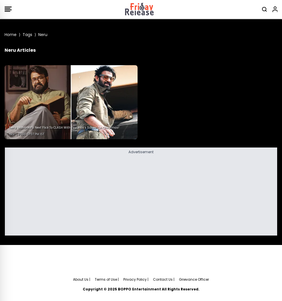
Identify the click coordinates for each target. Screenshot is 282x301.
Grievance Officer (194, 279)
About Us (80, 279)
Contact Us (163, 279)
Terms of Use (106, 279)
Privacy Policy (135, 279)
